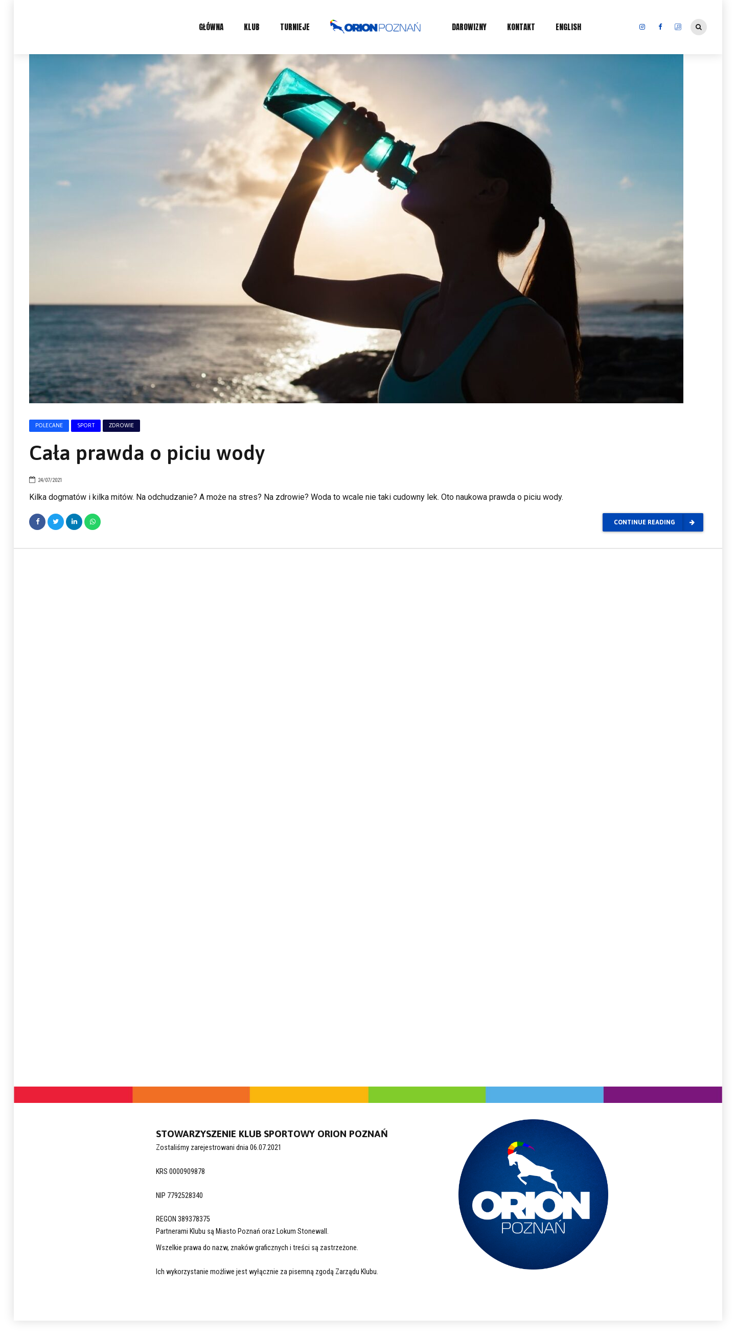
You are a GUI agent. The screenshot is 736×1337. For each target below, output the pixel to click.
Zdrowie (121, 425)
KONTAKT (521, 27)
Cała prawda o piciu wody (147, 452)
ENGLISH (568, 27)
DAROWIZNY (469, 27)
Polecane (49, 425)
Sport (86, 425)
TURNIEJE (295, 27)
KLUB (252, 27)
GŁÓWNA (211, 27)
